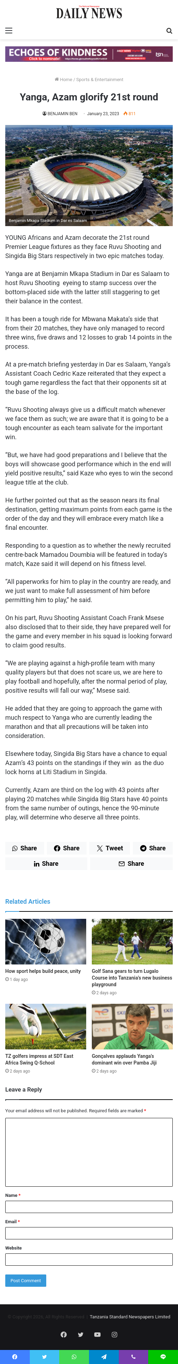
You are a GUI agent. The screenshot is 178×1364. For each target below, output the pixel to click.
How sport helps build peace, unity (43, 971)
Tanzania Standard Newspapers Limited (130, 1316)
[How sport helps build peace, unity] (45, 941)
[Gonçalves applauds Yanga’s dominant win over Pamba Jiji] (132, 1026)
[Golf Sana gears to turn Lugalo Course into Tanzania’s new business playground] (132, 941)
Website (13, 1248)
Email (12, 1221)
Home (63, 79)
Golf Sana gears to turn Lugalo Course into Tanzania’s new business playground (132, 977)
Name (13, 1195)
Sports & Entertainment (99, 79)
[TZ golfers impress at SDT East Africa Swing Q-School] (45, 1026)
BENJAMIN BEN (62, 113)
